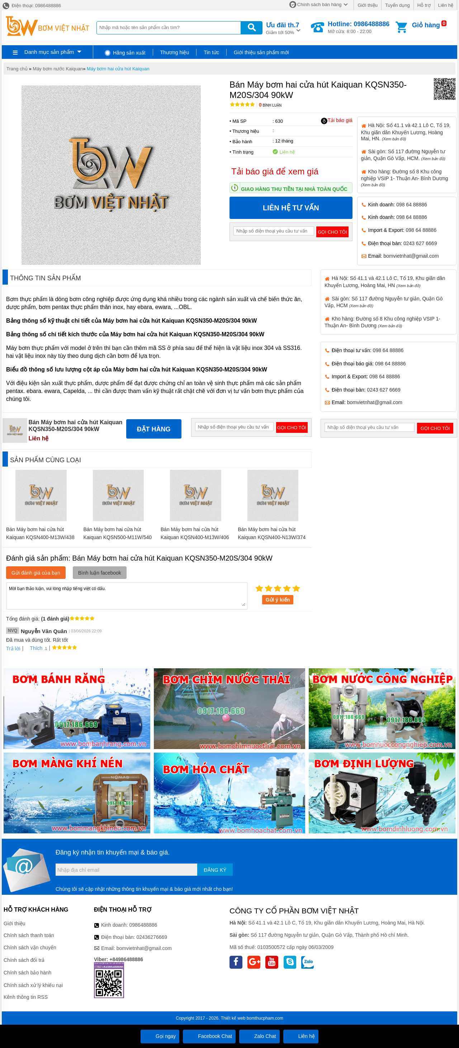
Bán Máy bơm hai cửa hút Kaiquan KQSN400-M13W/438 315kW (40, 537)
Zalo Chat (259, 1036)
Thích (33, 648)
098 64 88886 (411, 204)
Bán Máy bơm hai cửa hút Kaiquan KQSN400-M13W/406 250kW (195, 537)
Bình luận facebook (99, 573)
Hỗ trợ (424, 5)
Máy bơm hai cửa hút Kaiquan (118, 68)
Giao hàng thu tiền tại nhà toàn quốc (294, 189)
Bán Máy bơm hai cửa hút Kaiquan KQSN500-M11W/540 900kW (117, 537)
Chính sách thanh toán (29, 935)
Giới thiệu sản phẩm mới (261, 52)
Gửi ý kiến (278, 600)
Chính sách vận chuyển (30, 947)
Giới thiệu (367, 5)
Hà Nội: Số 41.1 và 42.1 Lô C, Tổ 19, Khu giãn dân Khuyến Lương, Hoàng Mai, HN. (406, 131)
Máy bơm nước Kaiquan (58, 68)
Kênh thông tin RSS (26, 997)
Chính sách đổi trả (24, 960)
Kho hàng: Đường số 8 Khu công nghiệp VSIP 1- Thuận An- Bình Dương (404, 178)
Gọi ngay (160, 1036)
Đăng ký (215, 870)
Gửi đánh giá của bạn (35, 573)
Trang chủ (17, 68)
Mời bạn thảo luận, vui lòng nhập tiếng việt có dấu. (126, 595)
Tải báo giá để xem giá (274, 171)
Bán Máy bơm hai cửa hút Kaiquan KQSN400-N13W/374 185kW (272, 537)
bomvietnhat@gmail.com (411, 256)
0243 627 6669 (420, 243)
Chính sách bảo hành (27, 973)
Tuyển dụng (397, 5)
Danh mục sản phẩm (49, 52)
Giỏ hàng (426, 25)
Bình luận (270, 105)
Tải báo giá (336, 120)
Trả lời (13, 648)
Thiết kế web (233, 1018)
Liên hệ (445, 5)
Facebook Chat (209, 1036)
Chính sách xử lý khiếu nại (33, 985)
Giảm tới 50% (282, 27)
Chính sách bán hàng (319, 4)
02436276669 (151, 937)
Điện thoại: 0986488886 (31, 5)
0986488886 (143, 925)
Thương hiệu (174, 52)
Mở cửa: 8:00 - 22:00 (358, 27)
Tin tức (211, 52)
